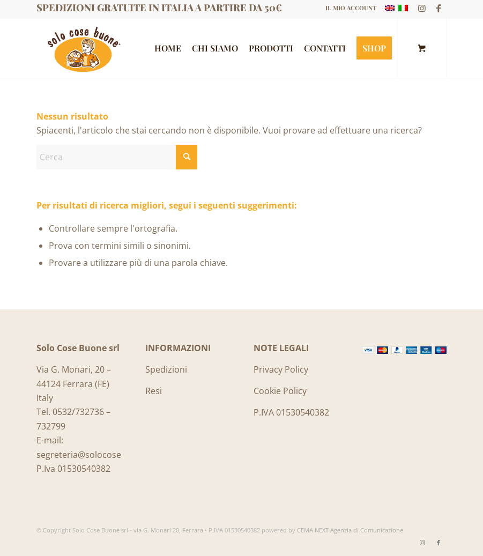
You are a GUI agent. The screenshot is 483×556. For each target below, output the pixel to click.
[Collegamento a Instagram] (422, 8)
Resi (153, 391)
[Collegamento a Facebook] (438, 8)
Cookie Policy (280, 391)
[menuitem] (348, 8)
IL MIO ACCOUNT (350, 8)
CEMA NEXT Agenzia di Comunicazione (350, 530)
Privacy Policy (281, 369)
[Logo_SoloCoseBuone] (82, 48)
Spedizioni (166, 369)
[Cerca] (116, 157)
